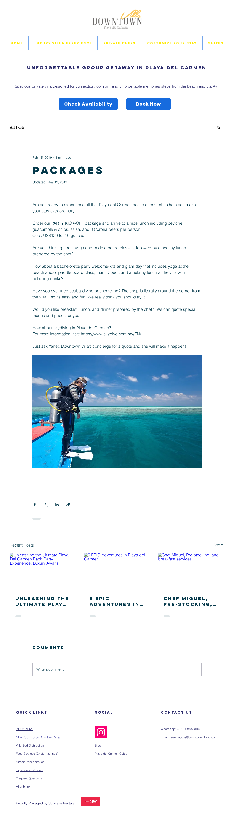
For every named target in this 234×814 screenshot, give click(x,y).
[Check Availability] (88, 104)
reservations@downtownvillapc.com (193, 737)
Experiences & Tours (29, 770)
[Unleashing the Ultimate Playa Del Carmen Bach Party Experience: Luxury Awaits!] (43, 571)
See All (219, 544)
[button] (218, 127)
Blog (98, 745)
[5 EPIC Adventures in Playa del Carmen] (117, 571)
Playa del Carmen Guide (111, 753)
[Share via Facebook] (34, 505)
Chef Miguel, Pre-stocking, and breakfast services (189, 601)
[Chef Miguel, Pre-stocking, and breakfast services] (191, 571)
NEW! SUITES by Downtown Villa (38, 737)
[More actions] (199, 157)
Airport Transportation (30, 762)
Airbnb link (23, 786)
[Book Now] (148, 104)
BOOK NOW (24, 729)
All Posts (17, 127)
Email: (165, 737)
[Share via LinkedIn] (57, 505)
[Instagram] (101, 732)
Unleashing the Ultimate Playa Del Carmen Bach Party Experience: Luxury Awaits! (42, 601)
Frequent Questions (29, 778)
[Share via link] (68, 505)
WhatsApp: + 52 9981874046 (180, 729)
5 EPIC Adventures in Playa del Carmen (115, 601)
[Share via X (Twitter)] (46, 505)
